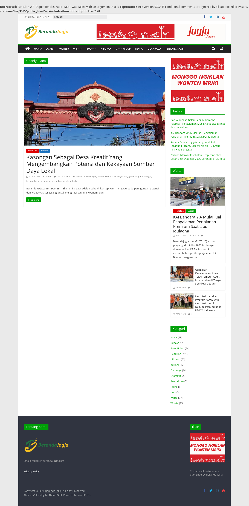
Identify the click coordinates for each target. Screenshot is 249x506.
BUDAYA (91, 48)
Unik (173, 392)
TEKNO (139, 48)
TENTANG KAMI (174, 48)
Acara (173, 337)
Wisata (44, 150)
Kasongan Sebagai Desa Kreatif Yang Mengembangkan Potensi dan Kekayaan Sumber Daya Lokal (90, 163)
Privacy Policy (31, 471)
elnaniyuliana (120, 176)
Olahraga (175, 370)
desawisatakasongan (86, 176)
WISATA (77, 48)
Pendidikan (177, 381)
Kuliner (174, 364)
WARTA (38, 48)
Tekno (174, 386)
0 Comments (62, 176)
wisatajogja (71, 181)
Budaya (174, 343)
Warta (191, 210)
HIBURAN (106, 48)
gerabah (133, 176)
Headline (32, 150)
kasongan (45, 181)
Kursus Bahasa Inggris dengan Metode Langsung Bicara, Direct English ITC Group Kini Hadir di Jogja (195, 145)
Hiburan (175, 359)
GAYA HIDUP (123, 48)
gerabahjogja (144, 176)
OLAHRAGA (154, 48)
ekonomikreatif (105, 176)
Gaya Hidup (177, 348)
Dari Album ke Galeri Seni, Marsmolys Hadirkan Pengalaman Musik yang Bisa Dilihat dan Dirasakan (197, 123)
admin (49, 176)
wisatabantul (58, 181)
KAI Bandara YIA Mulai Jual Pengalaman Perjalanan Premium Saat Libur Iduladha (197, 224)
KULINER (64, 48)
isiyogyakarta (32, 181)
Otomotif (175, 375)
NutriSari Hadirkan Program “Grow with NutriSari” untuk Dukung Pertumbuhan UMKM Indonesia (208, 303)
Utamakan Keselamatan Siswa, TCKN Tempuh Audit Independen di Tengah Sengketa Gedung (208, 276)
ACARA (50, 48)
